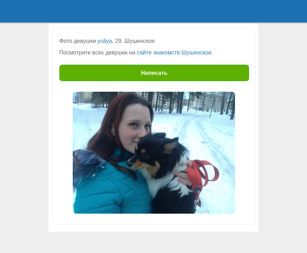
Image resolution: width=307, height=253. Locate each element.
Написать (154, 73)
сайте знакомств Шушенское (174, 53)
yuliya (105, 41)
